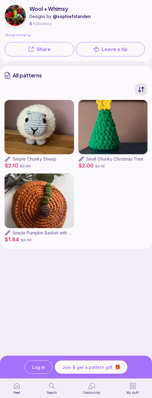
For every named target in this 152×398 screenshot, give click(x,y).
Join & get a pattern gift (91, 367)
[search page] (52, 388)
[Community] (91, 388)
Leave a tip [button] (110, 49)
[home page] (16, 388)
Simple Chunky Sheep (34, 158)
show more (18, 34)
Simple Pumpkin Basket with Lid (43, 232)
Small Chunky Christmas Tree (114, 158)
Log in (38, 367)
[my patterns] (133, 388)
